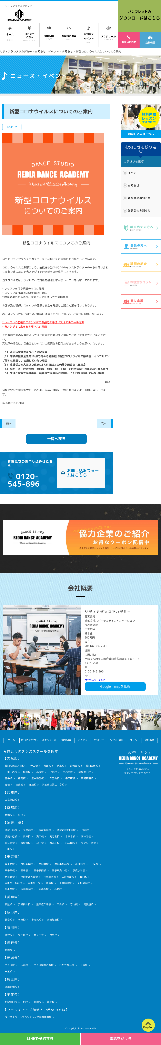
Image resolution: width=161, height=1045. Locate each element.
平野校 (53, 772)
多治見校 (36, 919)
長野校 (8, 950)
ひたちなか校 (66, 965)
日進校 (8, 904)
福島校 (22, 778)
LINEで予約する (40, 1038)
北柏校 (37, 1002)
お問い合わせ (128, 39)
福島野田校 (85, 772)
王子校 (24, 870)
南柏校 (50, 1002)
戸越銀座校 (27, 889)
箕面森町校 (92, 765)
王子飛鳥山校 (59, 870)
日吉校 (85, 830)
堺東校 (19, 784)
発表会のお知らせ (139, 210)
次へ (104, 423)
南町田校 (80, 864)
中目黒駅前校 (61, 864)
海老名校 (54, 836)
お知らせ (133, 185)
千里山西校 (11, 772)
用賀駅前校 (50, 876)
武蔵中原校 (11, 836)
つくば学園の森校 (43, 965)
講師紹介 (66, 740)
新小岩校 (10, 876)
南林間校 (86, 836)
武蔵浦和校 (11, 986)
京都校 (8, 815)
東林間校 (10, 842)
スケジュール (49, 740)
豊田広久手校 (43, 904)
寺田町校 (70, 778)
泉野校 (53, 935)
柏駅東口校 (11, 1002)
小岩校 (58, 889)
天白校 (60, 904)
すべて (132, 173)
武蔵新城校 (45, 830)
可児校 (22, 919)
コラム (133, 740)
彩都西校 (75, 765)
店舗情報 (150, 40)
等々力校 (10, 864)
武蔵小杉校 (11, 830)
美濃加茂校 (53, 919)
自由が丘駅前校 (13, 883)
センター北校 (88, 842)
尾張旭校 (88, 904)
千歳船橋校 (65, 883)
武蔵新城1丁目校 (66, 830)
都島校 (47, 765)
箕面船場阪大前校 (14, 765)
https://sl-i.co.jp (95, 680)
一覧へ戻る (56, 438)
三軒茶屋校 (68, 876)
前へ (8, 423)
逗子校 (40, 842)
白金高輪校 (27, 864)
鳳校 (7, 784)
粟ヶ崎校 (23, 935)
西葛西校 (44, 889)
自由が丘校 (34, 883)
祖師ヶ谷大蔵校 (29, 876)
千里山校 (54, 778)
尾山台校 (10, 889)
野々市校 (39, 935)
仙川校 (83, 876)
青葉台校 (25, 842)
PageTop (148, 1027)
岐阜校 (8, 919)
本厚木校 (70, 836)
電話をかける (121, 1038)
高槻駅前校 (87, 778)
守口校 (34, 765)
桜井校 (26, 772)
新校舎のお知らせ (139, 198)
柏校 (25, 1002)
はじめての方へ (29, 740)
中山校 (8, 849)
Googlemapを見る (115, 686)
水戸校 (24, 965)
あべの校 (68, 772)
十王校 (8, 971)
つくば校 (10, 965)
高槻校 (40, 772)
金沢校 (8, 935)
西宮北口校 (11, 799)
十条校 (94, 864)
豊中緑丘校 (37, 778)
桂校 (20, 815)
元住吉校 (28, 830)
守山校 (74, 904)
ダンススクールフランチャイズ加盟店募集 (28, 1017)
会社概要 (149, 740)
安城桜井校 (24, 904)
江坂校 (32, 784)
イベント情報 (116, 740)
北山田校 (70, 842)
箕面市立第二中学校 (53, 784)
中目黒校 (44, 864)
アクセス (83, 740)
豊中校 (8, 778)
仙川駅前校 (84, 883)
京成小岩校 (79, 870)
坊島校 (60, 765)
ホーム (11, 740)
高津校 (26, 836)
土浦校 (83, 965)
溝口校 (40, 836)
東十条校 (10, 870)
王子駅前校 (40, 870)
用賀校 (49, 883)
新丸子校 (54, 842)
